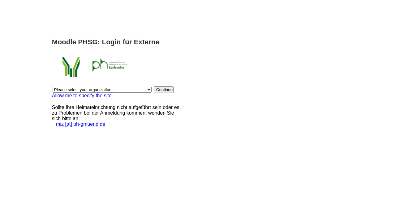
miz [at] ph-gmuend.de (80, 124)
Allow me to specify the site (82, 95)
